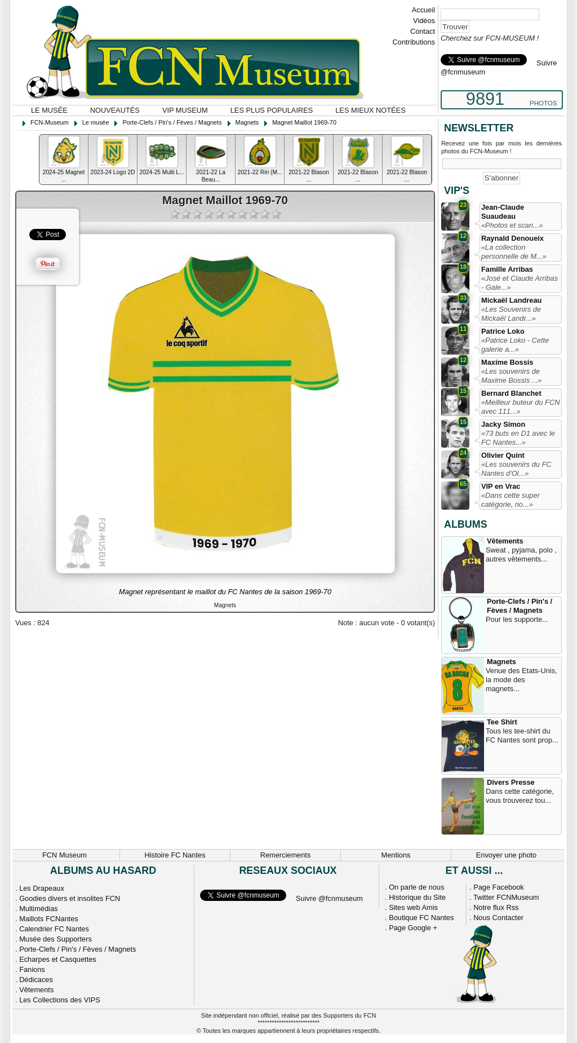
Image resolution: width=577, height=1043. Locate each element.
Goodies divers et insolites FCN (69, 898)
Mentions (396, 855)
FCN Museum (64, 855)
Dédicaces (36, 979)
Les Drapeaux (41, 888)
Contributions (414, 42)
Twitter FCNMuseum (506, 897)
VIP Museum (185, 110)
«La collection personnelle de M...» (514, 251)
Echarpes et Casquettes (57, 959)
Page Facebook (498, 887)
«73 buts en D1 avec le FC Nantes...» (518, 438)
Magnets (501, 661)
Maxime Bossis (507, 362)
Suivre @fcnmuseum (329, 898)
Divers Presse (511, 782)
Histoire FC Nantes (174, 855)
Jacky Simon (503, 424)
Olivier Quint (503, 455)
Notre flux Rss (495, 907)
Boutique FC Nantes (421, 917)
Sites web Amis (413, 907)
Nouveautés (115, 110)
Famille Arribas (507, 269)
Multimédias (38, 908)
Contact (422, 31)
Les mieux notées (370, 110)
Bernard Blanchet (511, 393)
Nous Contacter (498, 917)
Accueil (423, 10)
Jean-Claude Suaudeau (502, 211)
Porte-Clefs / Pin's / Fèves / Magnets (519, 606)
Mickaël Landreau (511, 300)
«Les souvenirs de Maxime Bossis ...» (511, 376)
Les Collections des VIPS (59, 1000)
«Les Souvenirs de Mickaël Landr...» (511, 313)
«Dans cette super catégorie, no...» (510, 500)
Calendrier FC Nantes (54, 929)
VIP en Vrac (500, 486)
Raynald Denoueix (512, 238)
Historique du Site (417, 897)
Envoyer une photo (506, 855)
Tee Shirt (502, 722)
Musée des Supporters (55, 939)
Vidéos (424, 20)
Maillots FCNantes (48, 918)
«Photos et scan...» (512, 225)
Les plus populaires (271, 110)
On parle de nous (416, 887)
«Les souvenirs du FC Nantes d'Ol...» (516, 469)
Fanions (32, 969)
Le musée (49, 110)
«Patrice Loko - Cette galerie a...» (515, 344)
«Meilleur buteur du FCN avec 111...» (520, 407)
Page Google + (413, 927)
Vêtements (505, 541)
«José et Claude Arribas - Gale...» (519, 282)
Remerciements (285, 855)
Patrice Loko (503, 331)
